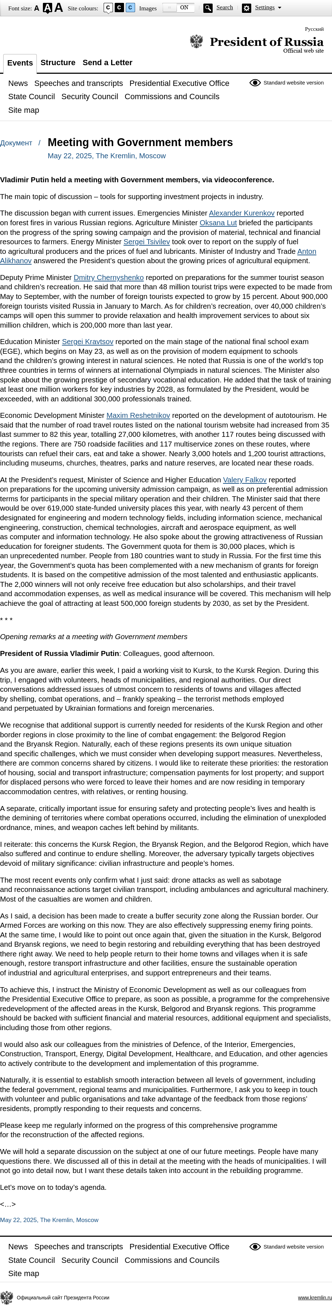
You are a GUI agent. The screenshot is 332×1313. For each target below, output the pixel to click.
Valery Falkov (245, 480)
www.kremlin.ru (315, 1297)
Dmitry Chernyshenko (109, 277)
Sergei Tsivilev (147, 242)
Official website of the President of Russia (257, 44)
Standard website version (294, 82)
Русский (314, 29)
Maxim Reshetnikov (138, 415)
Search (225, 7)
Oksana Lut (218, 223)
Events (20, 62)
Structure (57, 62)
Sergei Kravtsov (87, 342)
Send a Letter (107, 62)
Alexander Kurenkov (242, 213)
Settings (265, 7)
